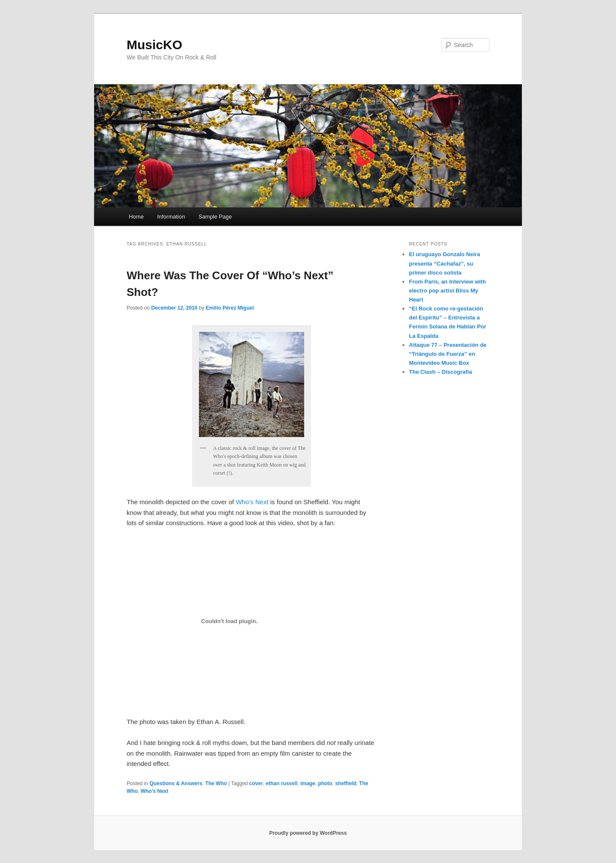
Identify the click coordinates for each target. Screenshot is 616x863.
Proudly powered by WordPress (307, 833)
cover (256, 783)
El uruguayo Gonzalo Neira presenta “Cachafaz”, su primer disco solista (444, 263)
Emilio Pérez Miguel (230, 308)
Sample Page (215, 216)
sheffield (345, 783)
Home (136, 216)
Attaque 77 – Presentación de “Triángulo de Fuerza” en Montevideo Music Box (447, 354)
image (307, 783)
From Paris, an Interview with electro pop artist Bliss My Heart (447, 290)
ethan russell (281, 783)
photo (325, 783)
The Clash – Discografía (440, 372)
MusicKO (154, 45)
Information (171, 216)
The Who (216, 783)
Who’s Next (252, 501)
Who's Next (155, 791)
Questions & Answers (175, 783)
